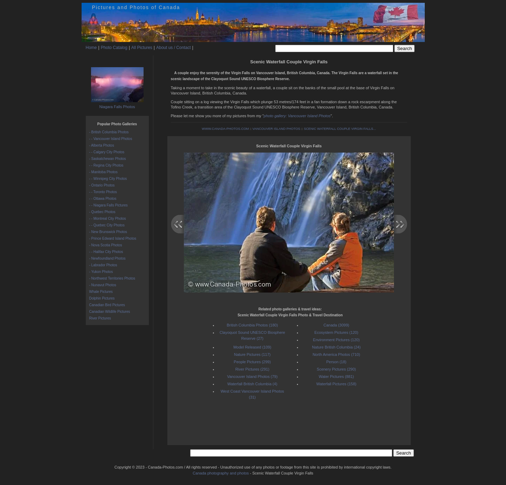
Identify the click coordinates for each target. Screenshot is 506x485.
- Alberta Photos (101, 145)
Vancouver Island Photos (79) (252, 376)
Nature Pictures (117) (252, 354)
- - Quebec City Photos (107, 225)
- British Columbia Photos (109, 132)
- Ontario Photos (102, 185)
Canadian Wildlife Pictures (109, 312)
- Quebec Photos (102, 212)
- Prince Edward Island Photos (113, 238)
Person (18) (336, 362)
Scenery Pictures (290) (336, 369)
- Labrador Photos (103, 265)
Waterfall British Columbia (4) (252, 384)
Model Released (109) (252, 347)
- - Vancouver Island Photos (110, 139)
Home (91, 47)
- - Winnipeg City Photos (108, 179)
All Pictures (141, 47)
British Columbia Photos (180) (252, 325)
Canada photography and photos (221, 473)
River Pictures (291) (252, 369)
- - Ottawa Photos (103, 199)
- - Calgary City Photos (107, 152)
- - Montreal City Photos (107, 218)
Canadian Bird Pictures (107, 305)
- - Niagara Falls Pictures (108, 205)
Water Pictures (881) (336, 376)
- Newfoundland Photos (107, 258)
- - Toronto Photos (103, 192)
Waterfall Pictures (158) (336, 384)
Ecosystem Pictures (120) (336, 332)
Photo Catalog (114, 47)
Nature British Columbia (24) (336, 347)
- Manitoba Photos (103, 172)
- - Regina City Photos (106, 165)
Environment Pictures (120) (336, 340)
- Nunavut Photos (102, 285)
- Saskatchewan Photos (107, 159)
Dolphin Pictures (102, 298)
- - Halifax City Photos (106, 252)
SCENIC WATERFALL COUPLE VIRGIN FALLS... (340, 129)
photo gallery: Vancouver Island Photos (297, 116)
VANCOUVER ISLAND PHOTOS (276, 129)
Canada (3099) (336, 325)
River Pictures (100, 318)
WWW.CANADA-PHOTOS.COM (225, 129)
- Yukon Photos (101, 272)
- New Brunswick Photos (108, 232)
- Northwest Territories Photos (112, 278)
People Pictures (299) (252, 362)
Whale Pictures (101, 292)
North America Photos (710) (336, 354)
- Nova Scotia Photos (105, 245)
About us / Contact (173, 47)
